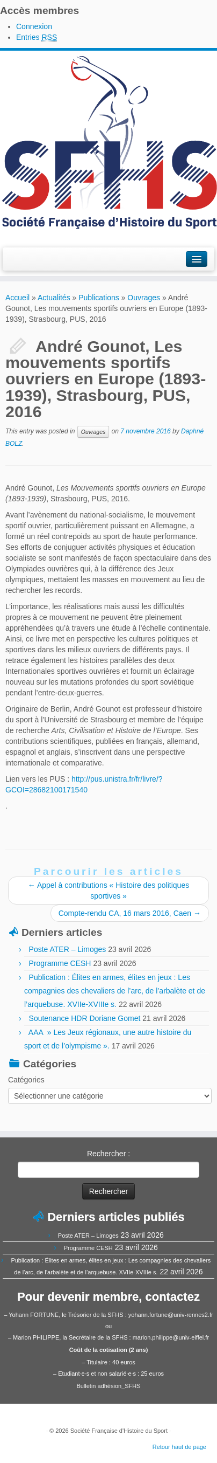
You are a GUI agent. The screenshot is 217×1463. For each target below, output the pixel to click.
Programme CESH (60, 963)
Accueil (17, 297)
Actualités (54, 297)
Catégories (26, 1079)
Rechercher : (108, 1153)
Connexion (34, 26)
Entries (36, 37)
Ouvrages (143, 297)
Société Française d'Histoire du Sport (119, 1430)
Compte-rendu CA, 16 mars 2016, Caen (130, 913)
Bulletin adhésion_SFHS (108, 1386)
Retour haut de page (179, 1447)
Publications (98, 297)
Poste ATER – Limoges (67, 949)
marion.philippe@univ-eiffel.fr (171, 1337)
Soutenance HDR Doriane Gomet (85, 1018)
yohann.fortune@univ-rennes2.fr (170, 1315)
